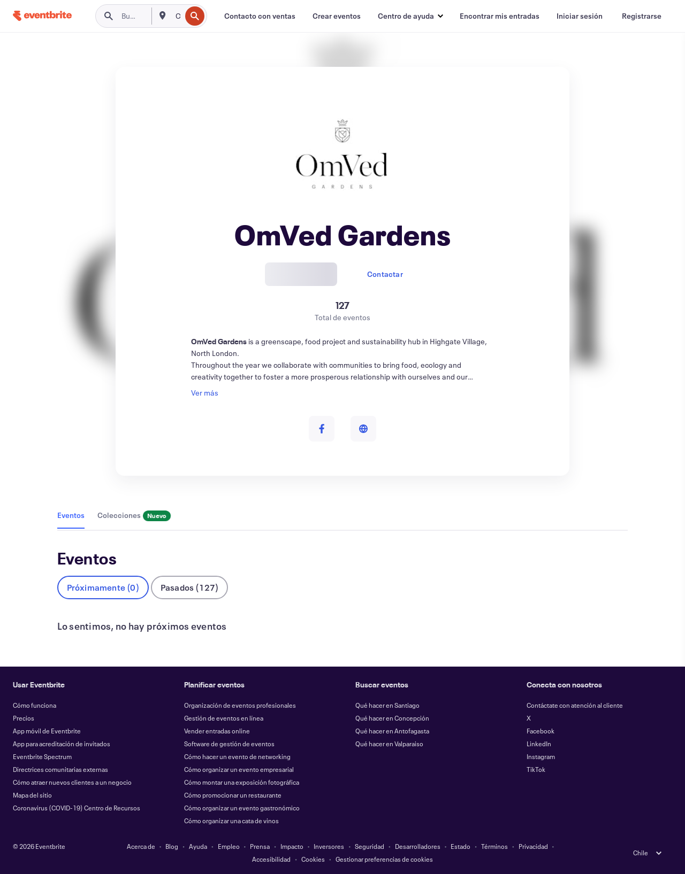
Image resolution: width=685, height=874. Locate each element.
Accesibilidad (271, 859)
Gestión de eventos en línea (223, 718)
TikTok (536, 769)
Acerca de (141, 846)
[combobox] (177, 16)
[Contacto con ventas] (260, 16)
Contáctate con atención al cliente (575, 705)
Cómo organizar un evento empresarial (239, 769)
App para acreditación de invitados (61, 743)
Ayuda (198, 846)
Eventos (71, 515)
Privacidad (533, 846)
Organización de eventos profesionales (240, 705)
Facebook (540, 730)
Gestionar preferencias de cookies (384, 859)
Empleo (229, 846)
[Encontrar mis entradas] (499, 16)
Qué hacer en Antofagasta (392, 730)
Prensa (260, 846)
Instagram (541, 756)
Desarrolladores (417, 846)
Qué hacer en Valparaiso (389, 743)
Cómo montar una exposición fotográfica (241, 782)
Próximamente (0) (103, 587)
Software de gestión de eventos (229, 743)
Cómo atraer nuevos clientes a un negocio (72, 782)
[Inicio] (42, 16)
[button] (410, 16)
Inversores (329, 846)
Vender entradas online (217, 730)
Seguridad (369, 846)
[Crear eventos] (336, 16)
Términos (494, 846)
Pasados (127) (190, 587)
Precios (23, 718)
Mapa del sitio (32, 795)
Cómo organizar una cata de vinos (231, 820)
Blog (171, 846)
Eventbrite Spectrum (42, 756)
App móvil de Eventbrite (47, 730)
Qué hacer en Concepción (392, 718)
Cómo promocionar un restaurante (232, 795)
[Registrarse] (641, 16)
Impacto (291, 846)
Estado (460, 846)
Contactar (385, 274)
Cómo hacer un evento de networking (237, 756)
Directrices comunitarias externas (60, 769)
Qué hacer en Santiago (387, 705)
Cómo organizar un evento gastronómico (242, 807)
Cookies (313, 859)
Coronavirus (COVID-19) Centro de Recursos (76, 807)
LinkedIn (539, 743)
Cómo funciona (34, 705)
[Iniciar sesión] (579, 16)
